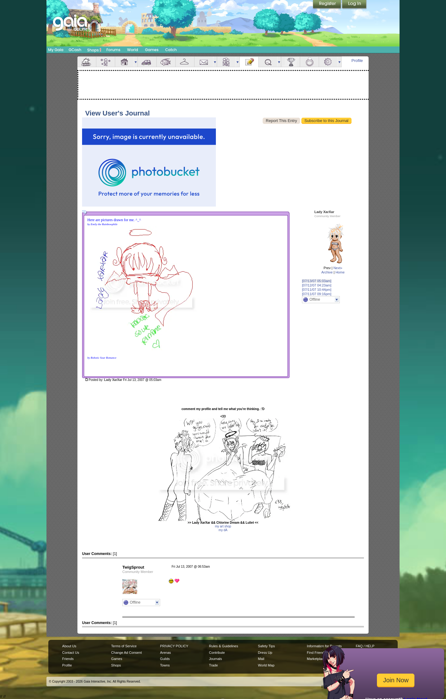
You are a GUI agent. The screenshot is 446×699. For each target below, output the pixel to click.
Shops (94, 50)
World (132, 49)
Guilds (165, 659)
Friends (226, 62)
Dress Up (265, 652)
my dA (223, 530)
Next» (337, 268)
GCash (75, 49)
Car (147, 62)
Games (152, 49)
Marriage (309, 62)
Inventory (185, 62)
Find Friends (316, 652)
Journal (249, 62)
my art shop (223, 526)
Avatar (105, 62)
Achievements (290, 62)
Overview (86, 62)
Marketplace (316, 659)
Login (354, 4)
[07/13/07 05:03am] (316, 281)
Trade (213, 665)
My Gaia (55, 49)
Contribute (217, 652)
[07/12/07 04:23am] (316, 285)
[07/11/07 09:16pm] (316, 294)
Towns (165, 665)
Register (327, 4)
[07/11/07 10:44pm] (316, 289)
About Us (69, 646)
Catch (171, 49)
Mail (204, 62)
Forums (113, 49)
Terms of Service (124, 646)
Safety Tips (266, 646)
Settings (328, 62)
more (136, 62)
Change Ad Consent (126, 652)
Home (339, 272)
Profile (357, 60)
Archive (327, 272)
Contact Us (70, 652)
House (124, 62)
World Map (266, 665)
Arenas (165, 652)
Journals (215, 659)
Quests (268, 62)
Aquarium (166, 62)
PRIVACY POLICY (174, 646)
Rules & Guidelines (223, 646)
